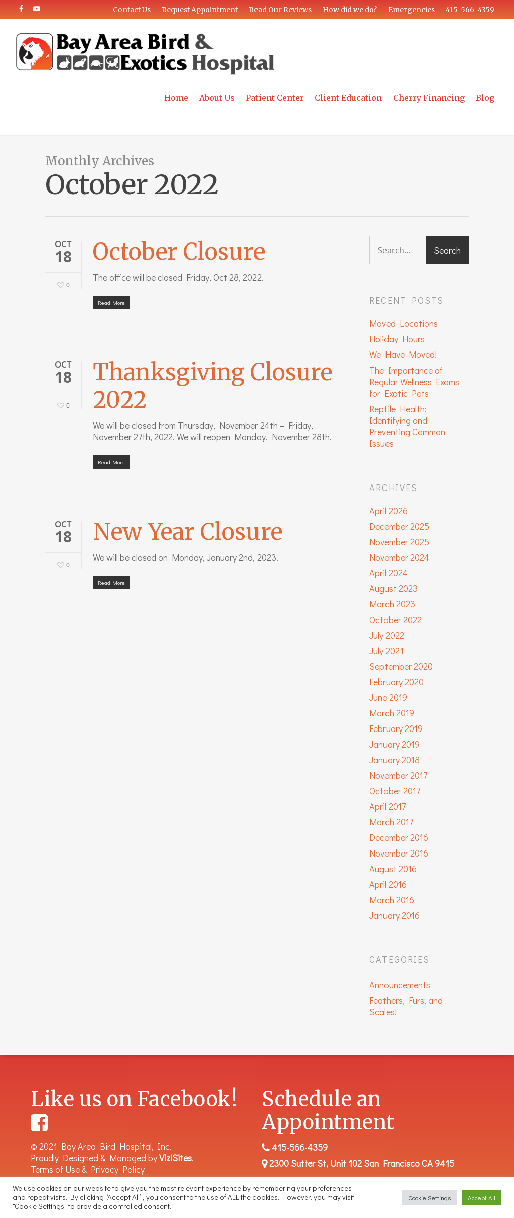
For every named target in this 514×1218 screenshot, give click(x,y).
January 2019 (394, 744)
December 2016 (398, 837)
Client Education (348, 98)
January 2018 (394, 760)
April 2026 (388, 511)
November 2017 (398, 775)
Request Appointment (200, 9)
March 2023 (392, 604)
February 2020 (396, 682)
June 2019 (388, 697)
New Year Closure (187, 532)
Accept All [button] (481, 1197)
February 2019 (396, 729)
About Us (217, 98)
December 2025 (399, 526)
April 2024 (388, 573)
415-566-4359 (470, 9)
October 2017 (394, 791)
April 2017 (387, 806)
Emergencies (411, 9)
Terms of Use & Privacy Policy (88, 1169)
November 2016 (398, 853)
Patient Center (275, 98)
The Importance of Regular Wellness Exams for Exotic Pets (414, 381)
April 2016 (388, 884)
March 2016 (391, 900)
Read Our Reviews (280, 9)
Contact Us (132, 9)
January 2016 (394, 915)
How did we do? (350, 9)
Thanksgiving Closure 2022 (212, 386)
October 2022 (395, 620)
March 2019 (391, 713)
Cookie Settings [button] (429, 1197)
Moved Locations (403, 323)
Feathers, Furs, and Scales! (406, 1006)
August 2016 (393, 869)
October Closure (179, 251)
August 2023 (393, 588)
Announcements (399, 985)
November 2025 (399, 542)
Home (176, 98)
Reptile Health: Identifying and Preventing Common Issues (407, 426)
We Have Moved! (403, 354)
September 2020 (401, 666)
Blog (485, 98)
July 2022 (386, 635)
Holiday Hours (397, 339)
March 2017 (391, 822)
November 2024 (399, 557)
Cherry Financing (429, 98)
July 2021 (386, 651)
